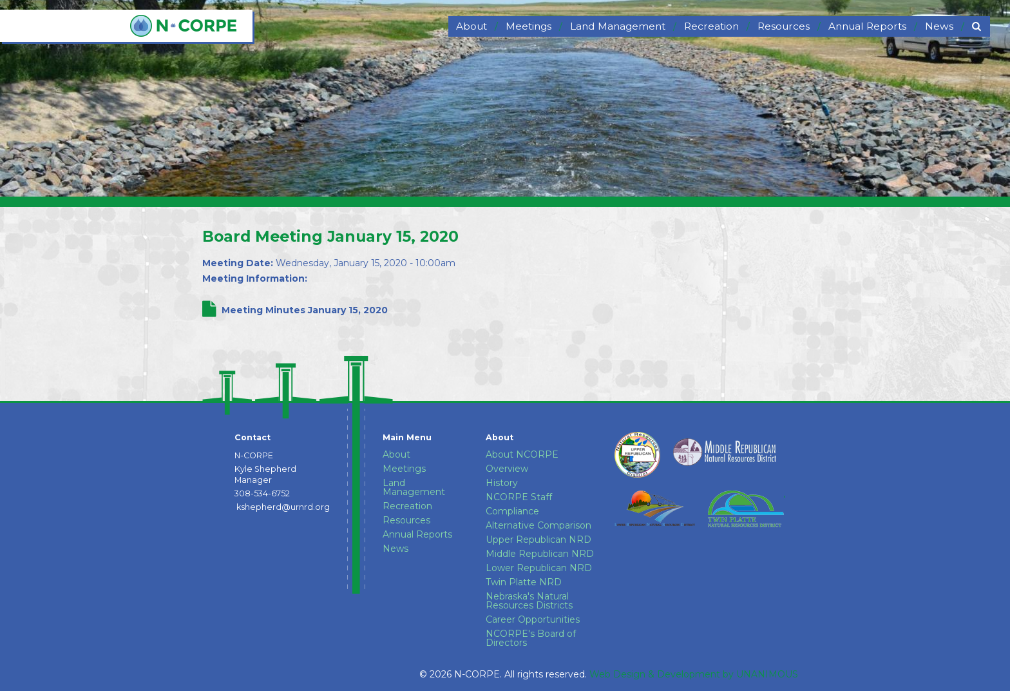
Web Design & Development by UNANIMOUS (693, 674)
